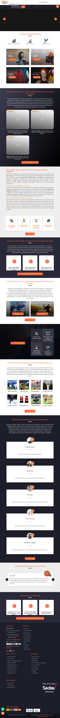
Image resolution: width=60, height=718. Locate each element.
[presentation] (7, 579)
